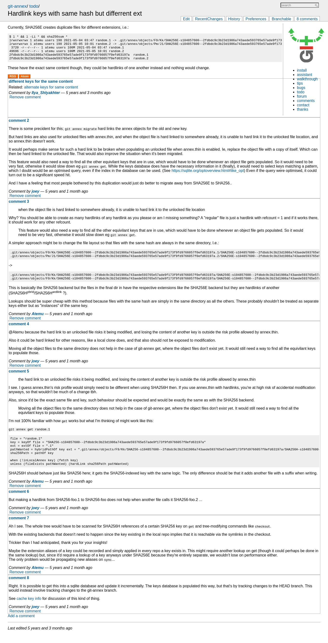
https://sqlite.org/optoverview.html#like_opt (208, 171)
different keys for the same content (41, 86)
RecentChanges (209, 19)
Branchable (281, 19)
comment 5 (19, 374)
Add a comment (21, 625)
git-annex (17, 6)
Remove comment (25, 102)
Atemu (38, 317)
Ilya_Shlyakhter (46, 98)
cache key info (29, 607)
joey (35, 191)
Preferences (256, 19)
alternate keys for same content (51, 92)
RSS (13, 81)
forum (302, 96)
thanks (302, 109)
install (302, 70)
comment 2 (19, 120)
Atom (25, 81)
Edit (186, 19)
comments (306, 101)
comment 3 (19, 201)
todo (33, 6)
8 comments (307, 19)
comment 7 (19, 527)
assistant (304, 75)
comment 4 (19, 327)
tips (300, 83)
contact (303, 105)
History (234, 19)
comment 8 (19, 586)
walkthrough (307, 79)
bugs (301, 88)
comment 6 (19, 500)
